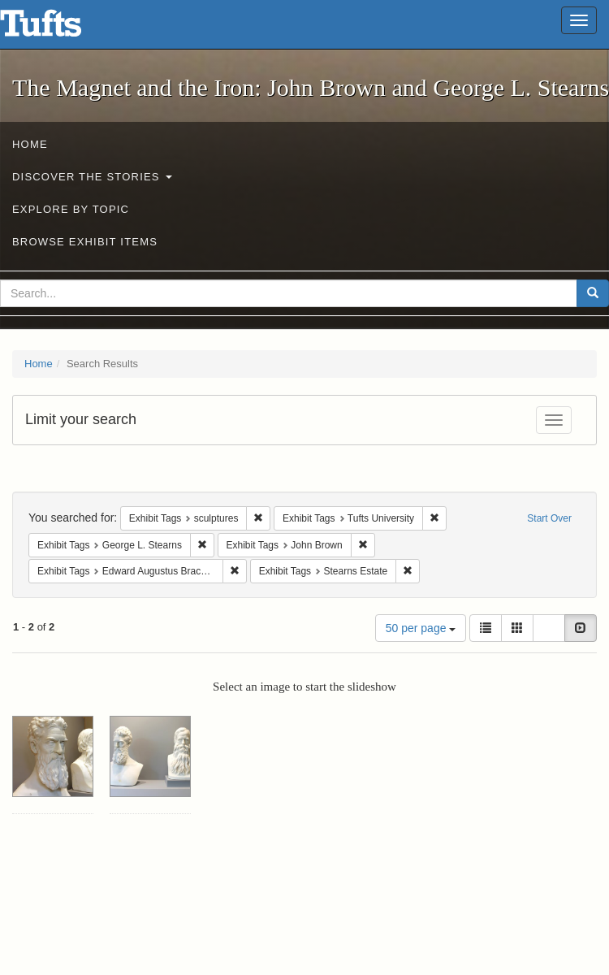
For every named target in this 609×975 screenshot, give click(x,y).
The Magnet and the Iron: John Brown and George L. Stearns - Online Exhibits (61, 28)
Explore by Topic (70, 209)
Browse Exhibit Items (85, 242)
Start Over (549, 518)
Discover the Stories (92, 177)
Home (30, 144)
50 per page (421, 628)
